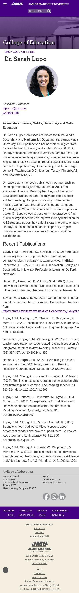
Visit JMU (39, 532)
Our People (27, 51)
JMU (7, 51)
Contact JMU (39, 563)
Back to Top (5, 570)
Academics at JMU (39, 536)
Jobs (10, 515)
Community (57, 515)
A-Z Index (9, 510)
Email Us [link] (48, 476)
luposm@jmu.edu (14, 108)
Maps (42, 515)
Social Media (26, 515)
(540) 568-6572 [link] (51, 479)
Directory (25, 510)
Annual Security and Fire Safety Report (39, 585)
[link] (46, 499)
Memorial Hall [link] (11, 476)
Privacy (42, 510)
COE (15, 51)
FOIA (39, 569)
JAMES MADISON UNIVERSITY (43, 589)
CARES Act (39, 573)
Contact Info (11, 112)
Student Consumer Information (39, 581)
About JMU (39, 528)
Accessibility (60, 510)
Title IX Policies (39, 577)
